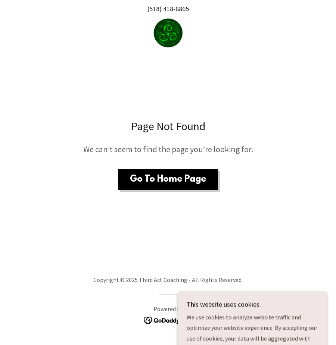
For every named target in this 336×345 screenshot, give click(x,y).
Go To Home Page (168, 179)
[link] (168, 33)
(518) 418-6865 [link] (168, 8)
